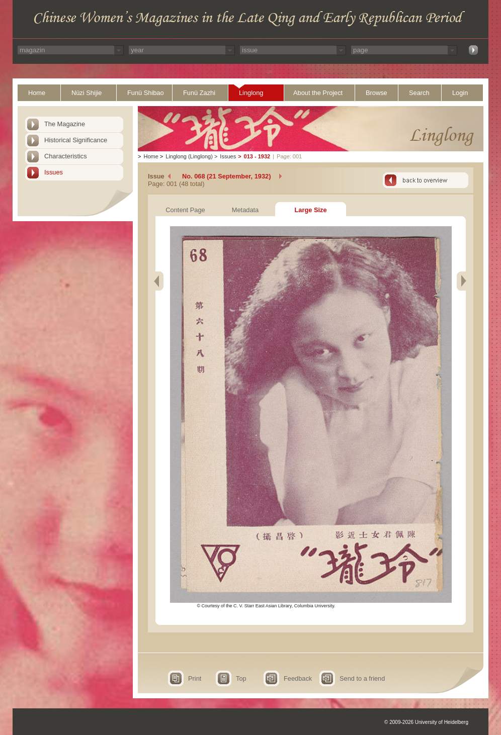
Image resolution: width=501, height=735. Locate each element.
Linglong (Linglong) (189, 156)
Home (36, 93)
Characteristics (65, 156)
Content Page (185, 210)
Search (419, 93)
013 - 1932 (257, 156)
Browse (376, 93)
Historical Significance (75, 140)
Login (460, 93)
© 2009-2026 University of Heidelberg (426, 722)
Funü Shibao (145, 93)
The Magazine (64, 124)
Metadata (245, 210)
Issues (53, 172)
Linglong (251, 93)
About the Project (318, 93)
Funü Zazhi (199, 93)
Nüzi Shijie (86, 93)
